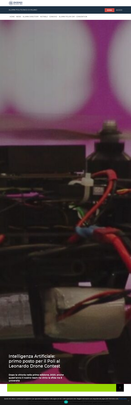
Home (12, 17)
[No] (128, 401)
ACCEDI (119, 10)
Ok (66, 402)
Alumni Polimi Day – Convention (73, 17)
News (18, 17)
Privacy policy (123, 398)
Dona (109, 10)
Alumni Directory (31, 17)
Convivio (53, 17)
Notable (44, 17)
